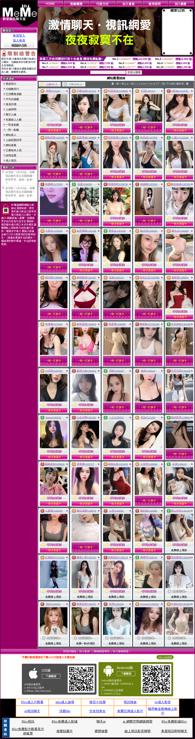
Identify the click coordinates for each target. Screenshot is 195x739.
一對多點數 (12, 124)
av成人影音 (163, 702)
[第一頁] (120, 83)
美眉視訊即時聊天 (174, 731)
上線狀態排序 (14, 140)
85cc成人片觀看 (32, 702)
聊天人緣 (11, 114)
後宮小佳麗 (97, 702)
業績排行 (11, 83)
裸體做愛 (101, 731)
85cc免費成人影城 (64, 721)
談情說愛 (11, 155)
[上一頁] (129, 83)
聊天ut (100, 721)
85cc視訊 (28, 721)
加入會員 (19, 40)
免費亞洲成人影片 (130, 711)
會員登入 (19, 35)
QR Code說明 (165, 657)
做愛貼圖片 (64, 731)
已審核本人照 (14, 150)
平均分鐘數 (12, 99)
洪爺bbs (64, 711)
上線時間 (11, 109)
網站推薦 (11, 145)
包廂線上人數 (14, 119)
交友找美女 (97, 711)
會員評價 (11, 104)
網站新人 (11, 134)
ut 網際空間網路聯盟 (137, 721)
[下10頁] (170, 83)
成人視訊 (11, 160)
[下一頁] (160, 83)
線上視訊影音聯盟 (137, 731)
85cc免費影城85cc (174, 721)
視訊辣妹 (130, 702)
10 (154, 83)
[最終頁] (179, 83)
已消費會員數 (14, 94)
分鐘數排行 (12, 88)
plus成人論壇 (65, 702)
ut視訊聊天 (32, 711)
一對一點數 (12, 129)
